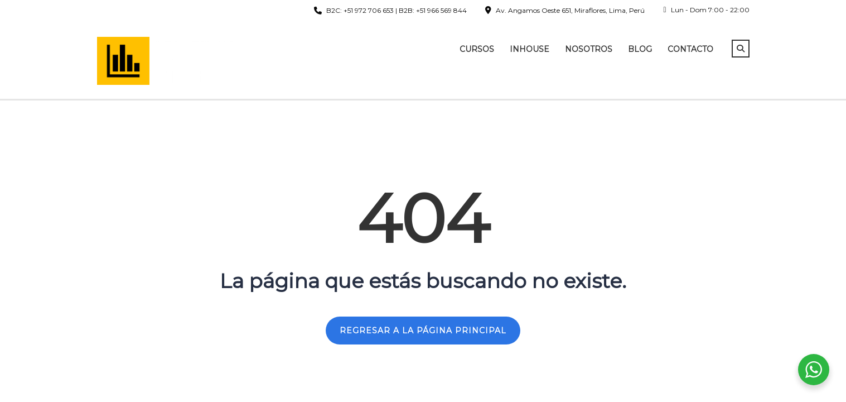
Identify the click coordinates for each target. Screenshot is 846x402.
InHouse (529, 49)
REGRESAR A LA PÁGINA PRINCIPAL (423, 331)
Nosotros (588, 49)
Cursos (477, 49)
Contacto (690, 49)
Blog (640, 49)
